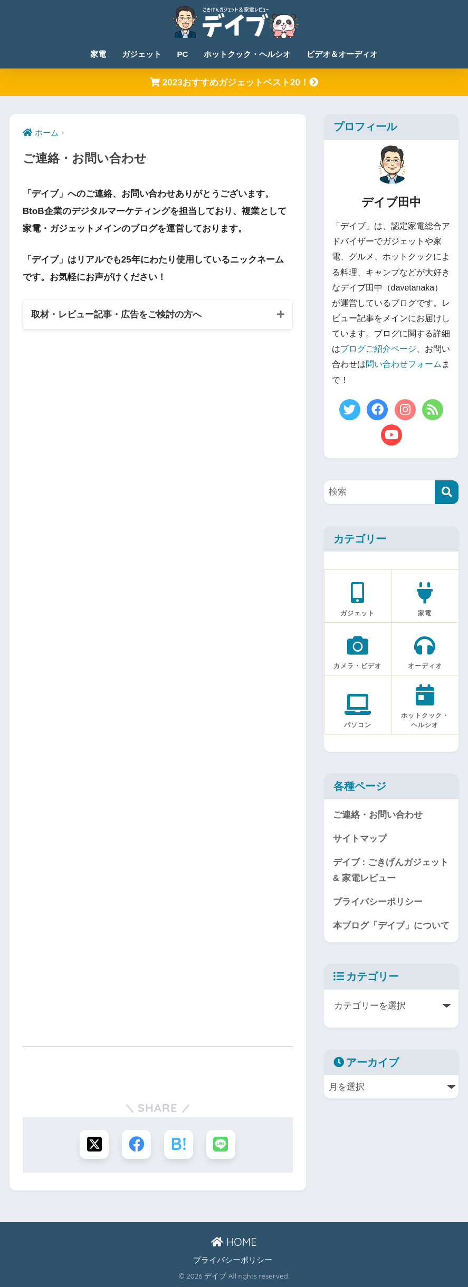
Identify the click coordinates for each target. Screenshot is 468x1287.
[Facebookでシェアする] (136, 1144)
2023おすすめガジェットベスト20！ (234, 83)
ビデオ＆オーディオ (342, 54)
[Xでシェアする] (94, 1144)
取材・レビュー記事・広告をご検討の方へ (116, 314)
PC (182, 54)
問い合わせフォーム (404, 364)
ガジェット (141, 54)
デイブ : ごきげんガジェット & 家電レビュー (390, 870)
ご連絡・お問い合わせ (378, 815)
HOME (233, 1242)
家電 (98, 54)
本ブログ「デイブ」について (391, 926)
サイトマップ (360, 839)
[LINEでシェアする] (220, 1144)
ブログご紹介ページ (378, 348)
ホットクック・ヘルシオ (247, 54)
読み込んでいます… (158, 680)
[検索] (447, 492)
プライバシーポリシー (378, 902)
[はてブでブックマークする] (178, 1144)
